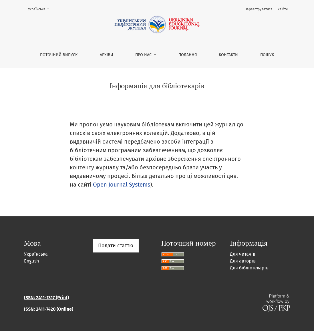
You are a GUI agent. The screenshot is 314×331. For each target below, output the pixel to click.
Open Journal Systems (121, 184)
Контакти (228, 54)
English (31, 261)
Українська (40, 8)
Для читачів (242, 254)
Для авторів (243, 261)
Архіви (106, 54)
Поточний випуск (58, 54)
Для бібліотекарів (249, 268)
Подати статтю (115, 245)
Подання (187, 54)
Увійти (283, 9)
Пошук (267, 54)
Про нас (144, 54)
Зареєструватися (259, 9)
